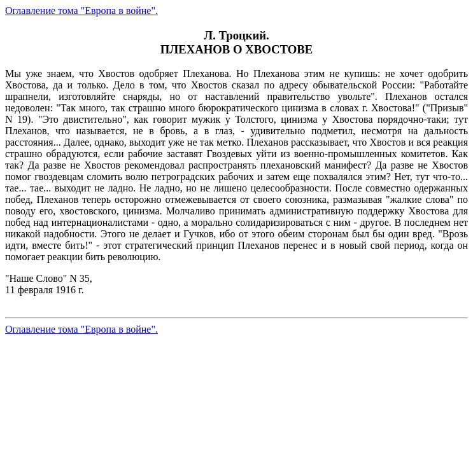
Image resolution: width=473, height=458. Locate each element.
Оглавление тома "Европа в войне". (81, 10)
